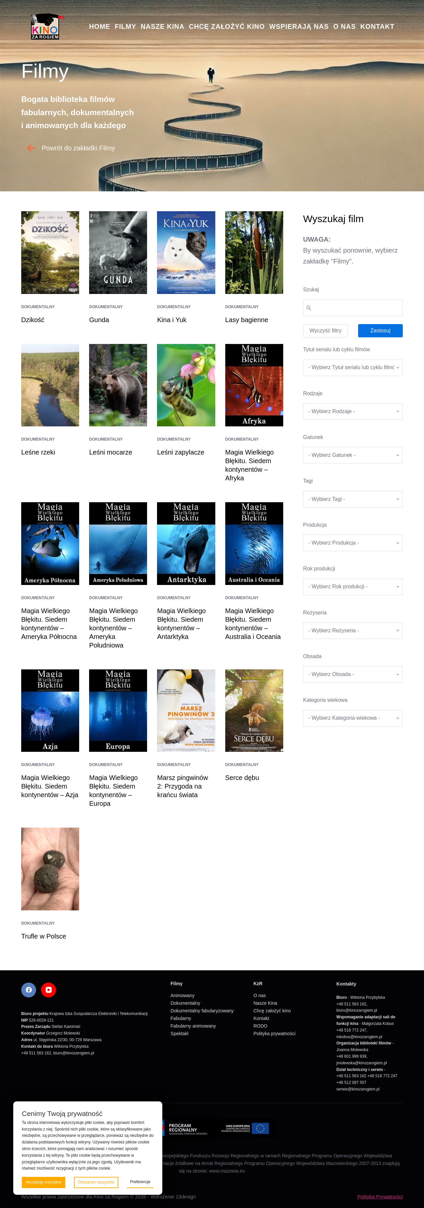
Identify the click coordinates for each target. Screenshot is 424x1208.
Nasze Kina (163, 26)
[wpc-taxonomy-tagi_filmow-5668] (353, 499)
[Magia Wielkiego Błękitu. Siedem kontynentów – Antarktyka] (186, 543)
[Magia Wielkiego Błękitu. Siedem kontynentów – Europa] (118, 710)
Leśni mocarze (110, 452)
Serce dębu (242, 777)
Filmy (125, 26)
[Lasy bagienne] (254, 252)
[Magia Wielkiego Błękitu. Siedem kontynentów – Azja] (50, 710)
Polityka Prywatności (380, 1196)
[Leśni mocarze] (118, 385)
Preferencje (140, 1182)
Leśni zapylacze (180, 452)
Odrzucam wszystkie (96, 1182)
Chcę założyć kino (227, 26)
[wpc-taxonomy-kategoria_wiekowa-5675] (353, 718)
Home (99, 26)
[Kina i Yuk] (186, 252)
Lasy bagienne (246, 319)
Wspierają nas (299, 26)
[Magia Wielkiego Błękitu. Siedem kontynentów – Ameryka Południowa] (118, 543)
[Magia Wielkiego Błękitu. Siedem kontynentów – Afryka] (254, 385)
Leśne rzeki (38, 452)
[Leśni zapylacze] (186, 385)
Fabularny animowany (193, 1026)
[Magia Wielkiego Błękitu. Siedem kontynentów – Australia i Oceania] (254, 543)
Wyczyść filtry (325, 330)
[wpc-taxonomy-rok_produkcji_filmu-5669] (353, 587)
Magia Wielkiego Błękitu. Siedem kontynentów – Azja (49, 786)
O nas (344, 26)
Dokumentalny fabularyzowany (202, 1010)
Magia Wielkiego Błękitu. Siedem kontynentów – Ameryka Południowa (113, 628)
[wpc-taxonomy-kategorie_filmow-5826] (353, 411)
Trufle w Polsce (43, 936)
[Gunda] (118, 252)
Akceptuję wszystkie (43, 1182)
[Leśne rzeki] (50, 385)
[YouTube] (48, 990)
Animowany (182, 995)
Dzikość (32, 319)
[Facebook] (28, 990)
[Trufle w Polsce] (50, 869)
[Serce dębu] (254, 710)
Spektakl (179, 1033)
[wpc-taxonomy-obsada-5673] (353, 674)
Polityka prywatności (274, 1033)
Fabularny (181, 1018)
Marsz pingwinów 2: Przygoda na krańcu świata (182, 786)
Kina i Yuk (171, 319)
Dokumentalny (38, 307)
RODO (260, 1026)
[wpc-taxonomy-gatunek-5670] (353, 455)
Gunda (99, 319)
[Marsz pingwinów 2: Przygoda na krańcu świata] (186, 710)
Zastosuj (380, 330)
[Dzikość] (50, 252)
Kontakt (377, 26)
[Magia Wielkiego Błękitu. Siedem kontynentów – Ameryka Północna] (50, 543)
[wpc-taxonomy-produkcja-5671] (353, 543)
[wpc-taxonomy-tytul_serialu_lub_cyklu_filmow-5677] (353, 368)
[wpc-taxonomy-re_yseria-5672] (353, 630)
